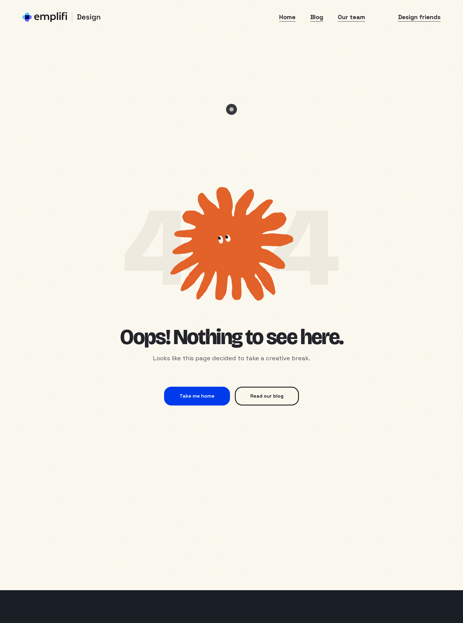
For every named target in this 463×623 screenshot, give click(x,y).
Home (287, 17)
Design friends (419, 17)
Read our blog (266, 396)
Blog (316, 17)
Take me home (197, 396)
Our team (351, 17)
